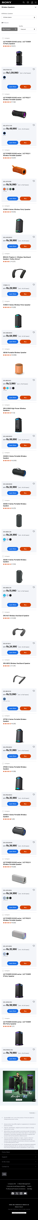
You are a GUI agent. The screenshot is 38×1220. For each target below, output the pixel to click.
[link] (19, 1086)
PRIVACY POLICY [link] (19, 1207)
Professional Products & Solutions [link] (15, 1189)
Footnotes (32, 1113)
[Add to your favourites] (34, 69)
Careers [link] (29, 1186)
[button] (4, 77)
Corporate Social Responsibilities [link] (16, 1186)
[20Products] (5, 22)
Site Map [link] (29, 1189)
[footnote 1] (19, 72)
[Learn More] (19, 58)
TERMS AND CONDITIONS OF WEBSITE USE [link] (19, 1204)
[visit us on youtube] (25, 1193)
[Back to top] (34, 1100)
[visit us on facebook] (13, 1193)
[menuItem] (28, 2)
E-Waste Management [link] (24, 1184)
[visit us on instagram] (21, 1193)
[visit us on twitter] (17, 1193)
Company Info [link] (12, 1184)
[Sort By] (27, 29)
